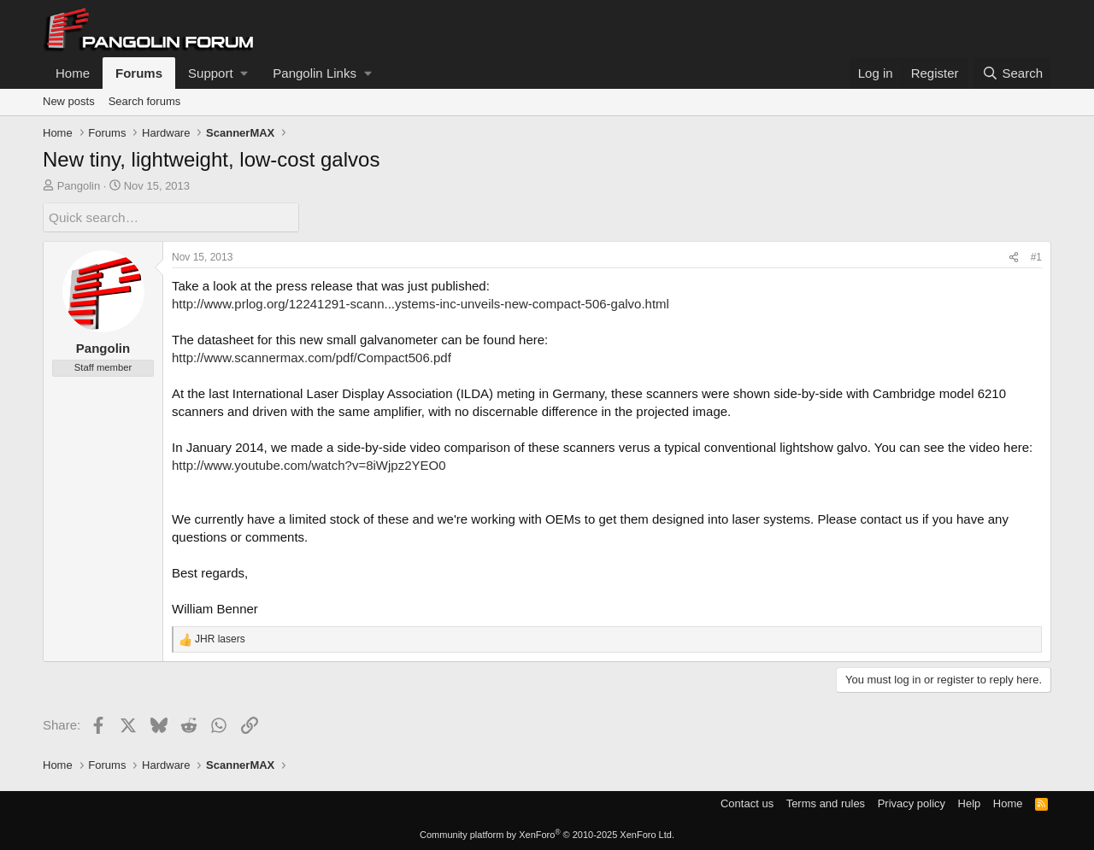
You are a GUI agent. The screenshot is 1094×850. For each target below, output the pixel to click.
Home (73, 73)
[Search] (1012, 73)
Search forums (145, 101)
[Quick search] (171, 217)
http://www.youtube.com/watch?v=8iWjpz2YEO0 (309, 465)
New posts (69, 101)
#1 (1036, 257)
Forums (138, 73)
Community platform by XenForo (547, 834)
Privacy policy (911, 802)
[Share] (1014, 257)
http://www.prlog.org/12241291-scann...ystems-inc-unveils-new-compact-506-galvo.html (420, 303)
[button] (217, 73)
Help (969, 802)
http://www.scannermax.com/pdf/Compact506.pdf (311, 357)
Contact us (747, 802)
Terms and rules (825, 802)
